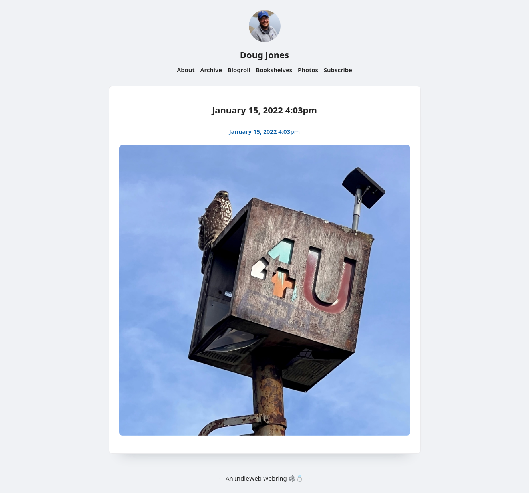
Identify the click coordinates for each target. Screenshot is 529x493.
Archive (211, 70)
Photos (308, 70)
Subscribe (338, 70)
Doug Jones (264, 55)
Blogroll (239, 70)
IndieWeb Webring (261, 478)
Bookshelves (274, 70)
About (185, 70)
